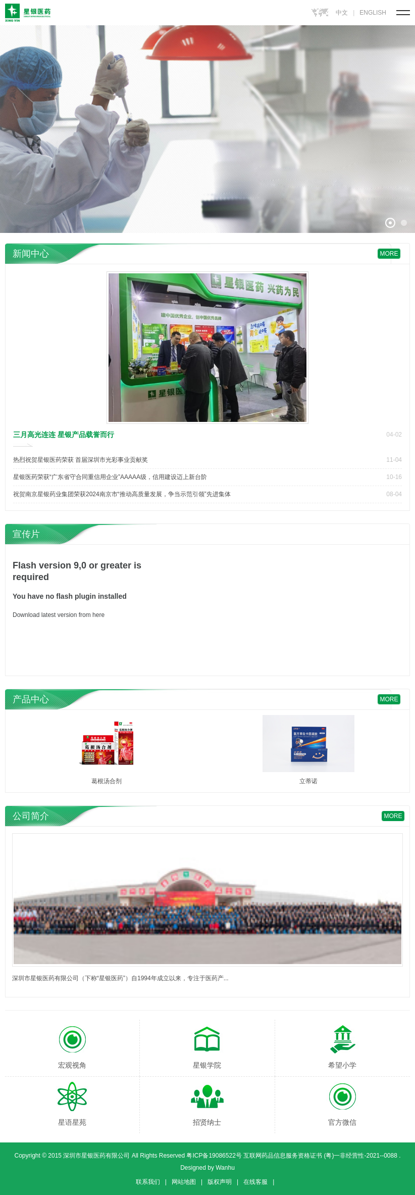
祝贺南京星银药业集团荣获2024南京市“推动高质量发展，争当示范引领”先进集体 (122, 494)
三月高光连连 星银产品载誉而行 (63, 435)
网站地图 (184, 1181)
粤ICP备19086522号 (213, 1155)
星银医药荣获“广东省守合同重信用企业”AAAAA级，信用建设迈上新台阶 (110, 477)
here (98, 614)
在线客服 (255, 1181)
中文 (342, 12)
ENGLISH (372, 12)
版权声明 (220, 1181)
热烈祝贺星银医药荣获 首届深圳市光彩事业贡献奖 (80, 459)
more (389, 253)
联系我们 (148, 1181)
